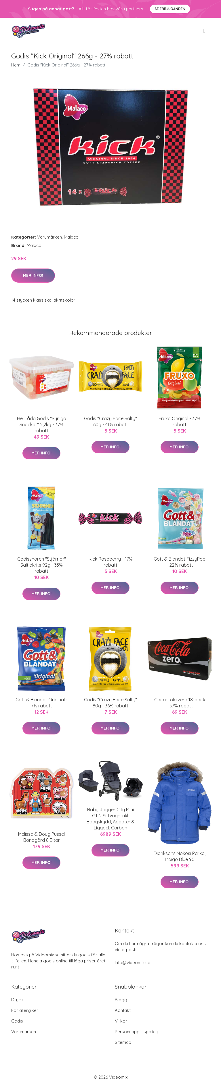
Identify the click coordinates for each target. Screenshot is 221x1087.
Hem (15, 65)
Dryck (17, 999)
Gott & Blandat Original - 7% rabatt (42, 703)
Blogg (121, 999)
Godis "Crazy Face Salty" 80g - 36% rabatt (110, 703)
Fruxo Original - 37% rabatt (180, 421)
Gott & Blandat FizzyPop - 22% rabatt (179, 562)
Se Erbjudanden (170, 9)
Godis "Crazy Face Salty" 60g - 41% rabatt (110, 421)
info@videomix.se (132, 962)
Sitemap (123, 1042)
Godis (17, 1021)
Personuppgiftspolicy (136, 1031)
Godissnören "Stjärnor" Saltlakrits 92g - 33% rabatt (41, 565)
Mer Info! (33, 275)
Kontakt (123, 1010)
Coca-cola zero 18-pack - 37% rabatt (179, 703)
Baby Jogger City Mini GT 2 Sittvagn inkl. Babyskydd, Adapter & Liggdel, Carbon (111, 819)
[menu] (205, 31)
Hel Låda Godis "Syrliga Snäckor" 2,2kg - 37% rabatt (41, 424)
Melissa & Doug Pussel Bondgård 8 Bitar (41, 837)
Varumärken (49, 237)
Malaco (71, 237)
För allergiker (24, 1010)
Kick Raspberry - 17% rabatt (111, 562)
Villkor (121, 1021)
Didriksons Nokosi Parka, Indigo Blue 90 (179, 856)
